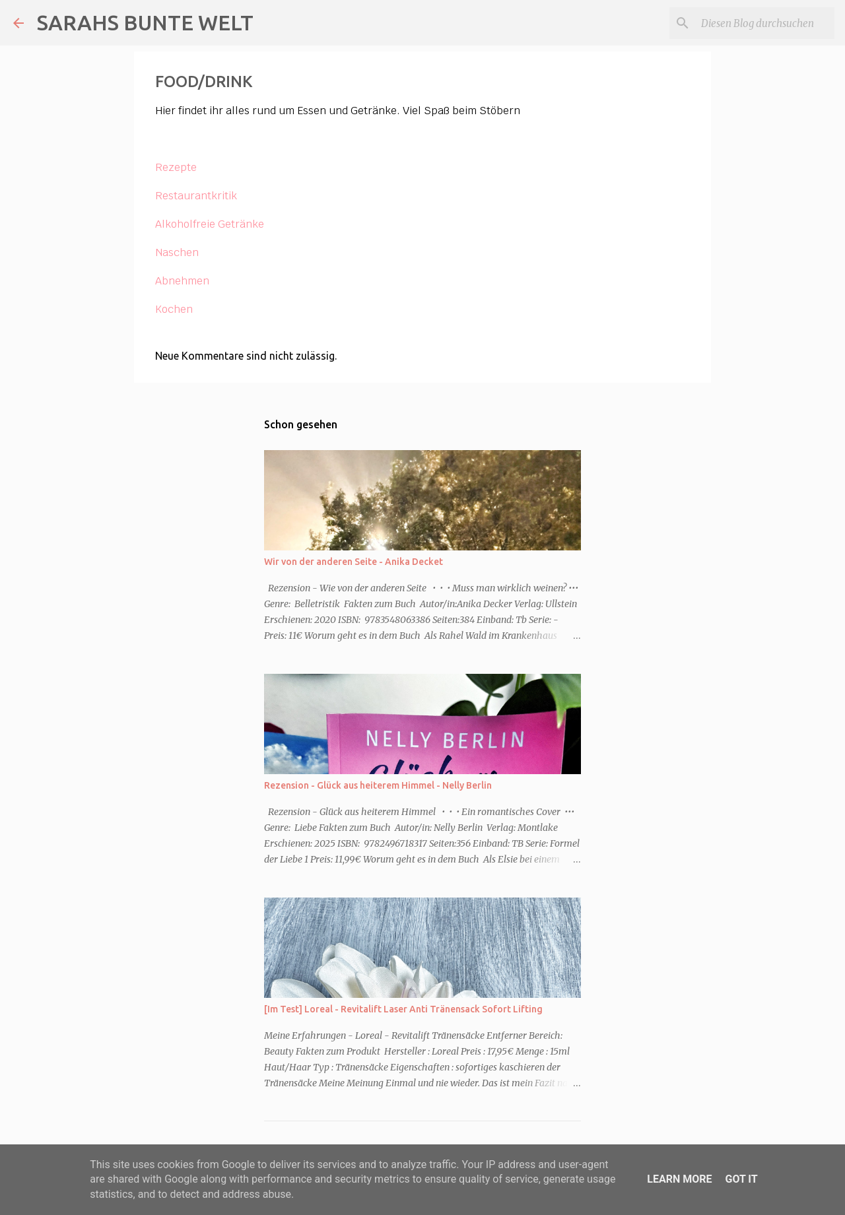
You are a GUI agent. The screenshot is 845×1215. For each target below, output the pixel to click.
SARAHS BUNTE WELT (145, 22)
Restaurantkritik (196, 196)
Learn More (679, 1179)
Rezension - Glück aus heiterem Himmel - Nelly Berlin (378, 785)
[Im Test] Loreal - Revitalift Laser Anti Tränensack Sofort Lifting (403, 1009)
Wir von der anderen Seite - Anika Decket (353, 561)
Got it (741, 1179)
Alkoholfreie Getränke (209, 224)
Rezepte (176, 167)
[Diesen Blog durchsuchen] (765, 23)
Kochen (174, 309)
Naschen (177, 252)
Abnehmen (182, 281)
